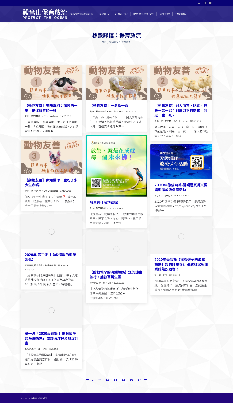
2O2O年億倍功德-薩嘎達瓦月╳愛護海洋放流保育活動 (180, 187)
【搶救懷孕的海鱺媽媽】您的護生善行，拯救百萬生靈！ (116, 274)
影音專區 (158, 195)
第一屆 (167, 195)
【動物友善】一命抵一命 (109, 105)
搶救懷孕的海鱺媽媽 (43, 265)
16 (131, 379)
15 (123, 379)
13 (107, 379)
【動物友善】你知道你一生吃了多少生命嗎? (51, 182)
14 (115, 379)
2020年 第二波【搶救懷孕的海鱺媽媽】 (50, 257)
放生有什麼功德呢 (104, 202)
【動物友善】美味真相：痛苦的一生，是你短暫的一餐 (51, 108)
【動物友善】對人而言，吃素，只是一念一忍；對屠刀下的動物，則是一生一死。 (180, 110)
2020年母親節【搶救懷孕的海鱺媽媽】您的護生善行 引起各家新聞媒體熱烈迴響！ (181, 264)
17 (139, 379)
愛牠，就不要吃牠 (33, 116)
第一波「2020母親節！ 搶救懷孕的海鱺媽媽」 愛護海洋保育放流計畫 (51, 338)
